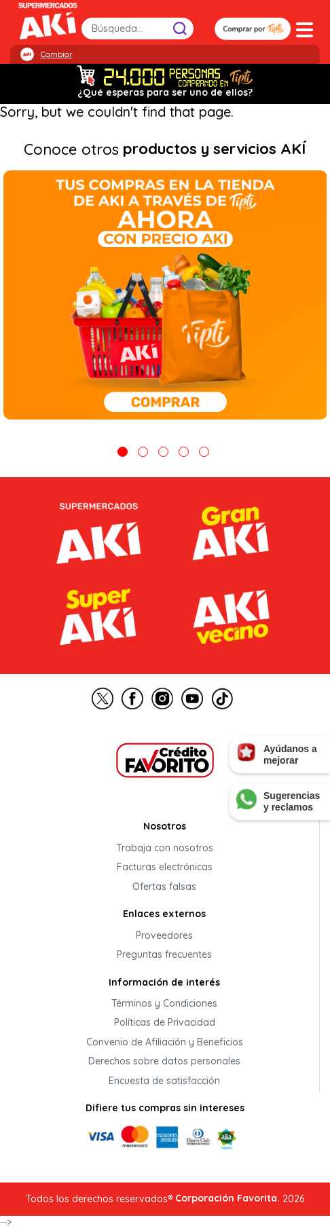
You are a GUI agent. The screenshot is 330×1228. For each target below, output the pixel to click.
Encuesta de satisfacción (164, 1081)
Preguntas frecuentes (164, 955)
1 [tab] (122, 452)
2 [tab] (143, 452)
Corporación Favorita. (227, 1198)
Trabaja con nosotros (164, 848)
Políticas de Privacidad (164, 1023)
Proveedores (164, 935)
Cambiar (57, 54)
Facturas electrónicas (165, 867)
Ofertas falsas (164, 886)
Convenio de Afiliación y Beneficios (164, 1042)
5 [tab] (204, 452)
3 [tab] (163, 452)
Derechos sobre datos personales (164, 1062)
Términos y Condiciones (164, 1003)
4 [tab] (184, 452)
